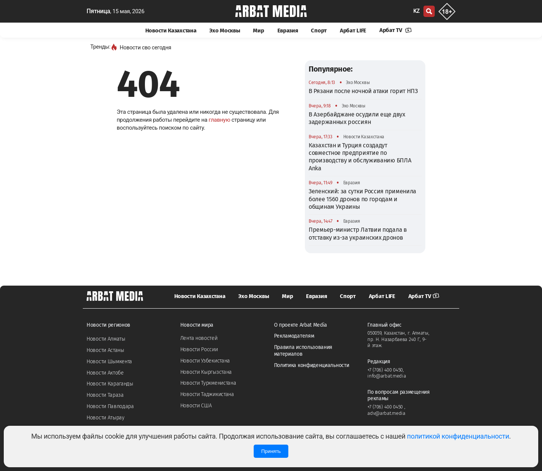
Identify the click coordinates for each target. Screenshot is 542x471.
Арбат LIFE (353, 30)
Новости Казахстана (170, 30)
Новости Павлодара (110, 406)
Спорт (319, 30)
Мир (258, 30)
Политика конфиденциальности (311, 365)
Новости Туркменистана (208, 383)
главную (219, 119)
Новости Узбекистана (205, 361)
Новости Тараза (105, 395)
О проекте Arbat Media (300, 325)
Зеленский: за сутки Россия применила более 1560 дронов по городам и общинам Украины (362, 199)
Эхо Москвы (224, 30)
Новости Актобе (105, 373)
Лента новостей (199, 338)
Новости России (199, 349)
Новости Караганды (110, 384)
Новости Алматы (106, 339)
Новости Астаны (105, 350)
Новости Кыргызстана (206, 372)
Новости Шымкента (109, 361)
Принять (271, 451)
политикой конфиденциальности (458, 436)
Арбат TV (395, 30)
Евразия (287, 30)
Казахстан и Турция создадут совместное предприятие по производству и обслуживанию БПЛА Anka (360, 157)
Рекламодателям (294, 336)
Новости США (196, 405)
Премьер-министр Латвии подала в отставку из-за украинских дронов (358, 233)
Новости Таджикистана (207, 394)
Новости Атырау (106, 417)
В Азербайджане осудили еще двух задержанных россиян (357, 118)
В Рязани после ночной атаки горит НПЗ (363, 91)
